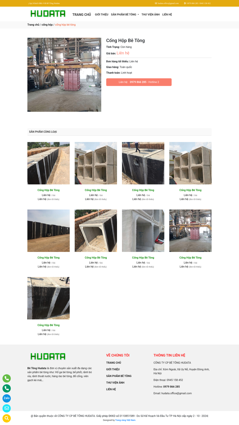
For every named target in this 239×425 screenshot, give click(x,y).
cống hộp (47, 24)
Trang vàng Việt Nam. (125, 420)
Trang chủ (33, 24)
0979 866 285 (138, 82)
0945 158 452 (175, 380)
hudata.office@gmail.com (176, 393)
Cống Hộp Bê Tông (49, 190)
